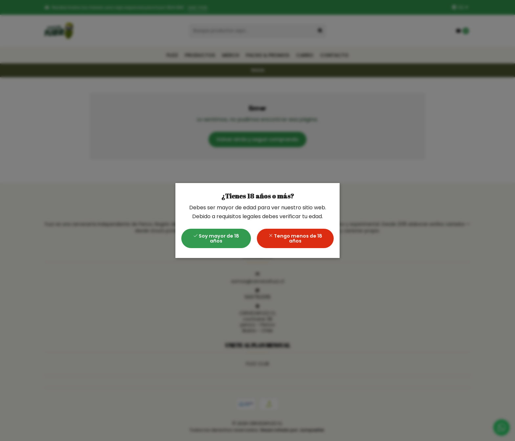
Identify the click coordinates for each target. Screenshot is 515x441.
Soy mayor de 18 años (216, 238)
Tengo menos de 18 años (295, 238)
